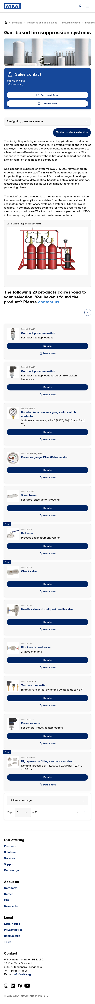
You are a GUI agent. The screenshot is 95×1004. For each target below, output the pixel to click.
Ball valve (27, 533)
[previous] (78, 812)
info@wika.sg (15, 84)
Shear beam (29, 495)
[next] (85, 812)
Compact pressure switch (38, 333)
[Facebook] (20, 986)
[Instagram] (6, 986)
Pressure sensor (32, 723)
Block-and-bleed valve (35, 647)
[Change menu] (88, 6)
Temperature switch (34, 685)
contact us (48, 302)
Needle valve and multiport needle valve (47, 609)
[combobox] (47, 800)
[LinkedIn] (13, 986)
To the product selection (72, 132)
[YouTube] (27, 986)
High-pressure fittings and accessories (46, 761)
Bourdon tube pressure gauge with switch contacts (48, 414)
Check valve (29, 571)
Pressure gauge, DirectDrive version (44, 457)
